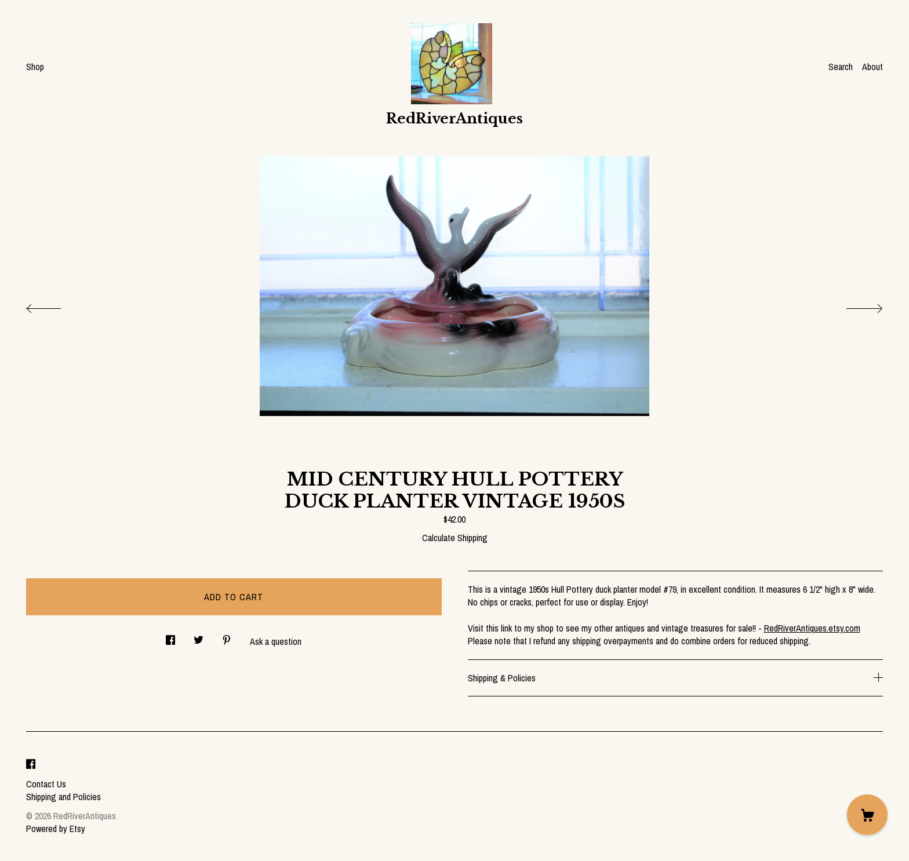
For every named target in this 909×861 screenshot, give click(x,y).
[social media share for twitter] (198, 636)
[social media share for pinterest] (226, 636)
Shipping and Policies (63, 796)
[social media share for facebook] (170, 636)
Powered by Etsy (55, 828)
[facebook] (30, 764)
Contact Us (46, 784)
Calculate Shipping (455, 537)
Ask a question (275, 641)
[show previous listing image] (55, 305)
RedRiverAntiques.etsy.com (812, 628)
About (872, 66)
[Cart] (867, 814)
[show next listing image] (854, 305)
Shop (35, 66)
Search (840, 66)
